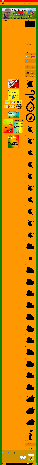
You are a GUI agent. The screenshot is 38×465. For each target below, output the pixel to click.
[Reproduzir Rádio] (29, 1)
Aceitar (28, 463)
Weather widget (26, 440)
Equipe (29, 3)
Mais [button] (34, 3)
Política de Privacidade (24, 463)
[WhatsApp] (37, 464)
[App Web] (30, 54)
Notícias (20, 3)
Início (18, 3)
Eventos (27, 3)
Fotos (22, 3)
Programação (25, 3)
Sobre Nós (32, 3)
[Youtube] (32, 463)
